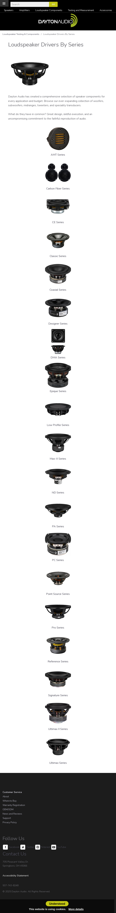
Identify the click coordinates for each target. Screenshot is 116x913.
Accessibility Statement (15, 875)
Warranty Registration (14, 805)
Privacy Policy (10, 822)
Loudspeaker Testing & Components (21, 34)
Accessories (106, 10)
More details (76, 909)
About (6, 796)
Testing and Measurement (81, 10)
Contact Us (14, 854)
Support (7, 818)
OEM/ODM (8, 809)
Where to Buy (10, 800)
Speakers (8, 10)
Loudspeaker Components (48, 10)
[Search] (29, 4)
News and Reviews (12, 813)
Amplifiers (24, 10)
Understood (57, 903)
